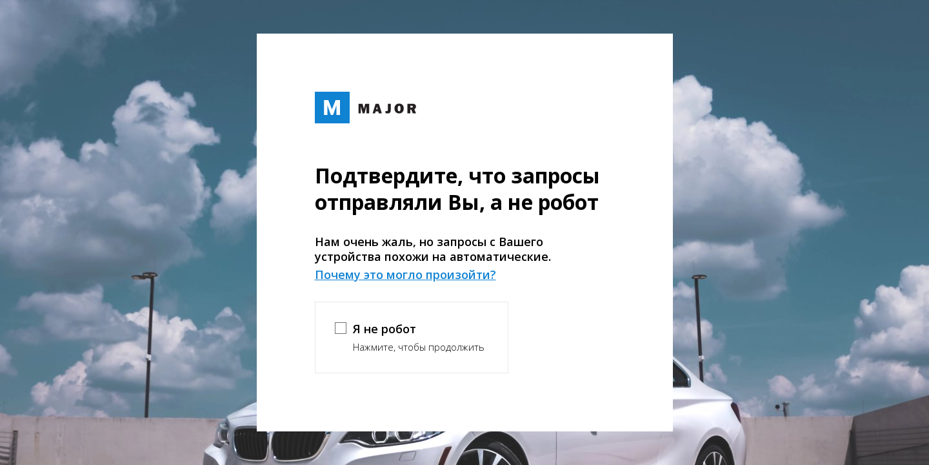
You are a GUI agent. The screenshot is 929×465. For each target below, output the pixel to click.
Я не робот (384, 328)
